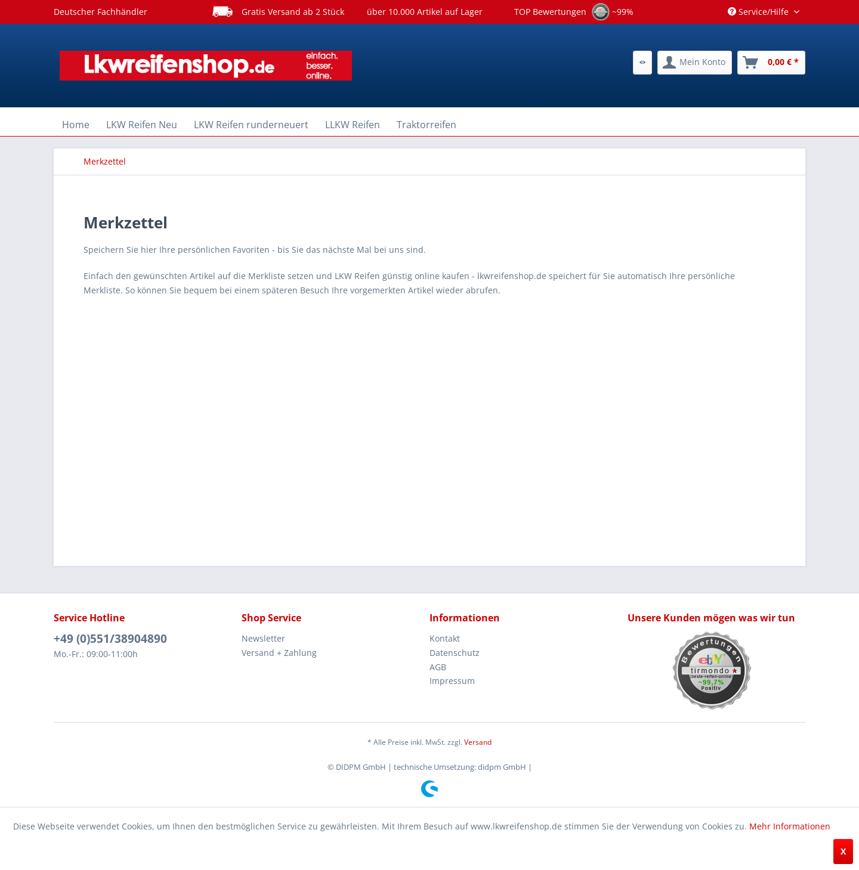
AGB (438, 667)
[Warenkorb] (771, 63)
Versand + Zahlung (279, 652)
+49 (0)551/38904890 (110, 638)
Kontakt (445, 638)
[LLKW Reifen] (352, 124)
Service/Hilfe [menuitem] (759, 11)
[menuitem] (642, 63)
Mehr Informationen (789, 826)
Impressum (452, 680)
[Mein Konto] (694, 63)
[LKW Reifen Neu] (142, 124)
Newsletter (263, 638)
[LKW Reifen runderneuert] (251, 124)
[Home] (76, 124)
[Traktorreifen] (426, 124)
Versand (478, 742)
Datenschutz (455, 652)
